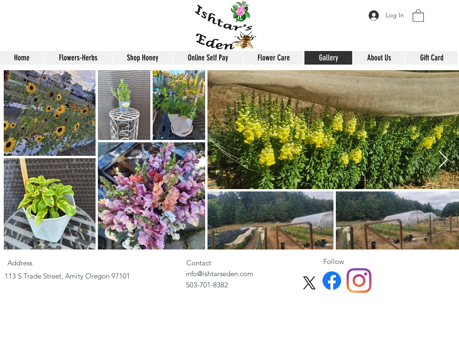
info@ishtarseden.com (219, 273)
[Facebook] (331, 280)
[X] (309, 283)
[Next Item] (443, 160)
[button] (418, 15)
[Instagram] (359, 280)
